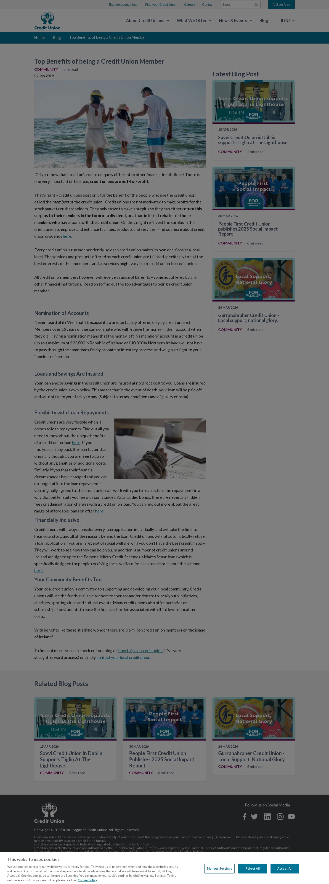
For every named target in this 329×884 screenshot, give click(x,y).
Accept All (284, 875)
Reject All (252, 875)
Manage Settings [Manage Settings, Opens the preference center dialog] (219, 875)
